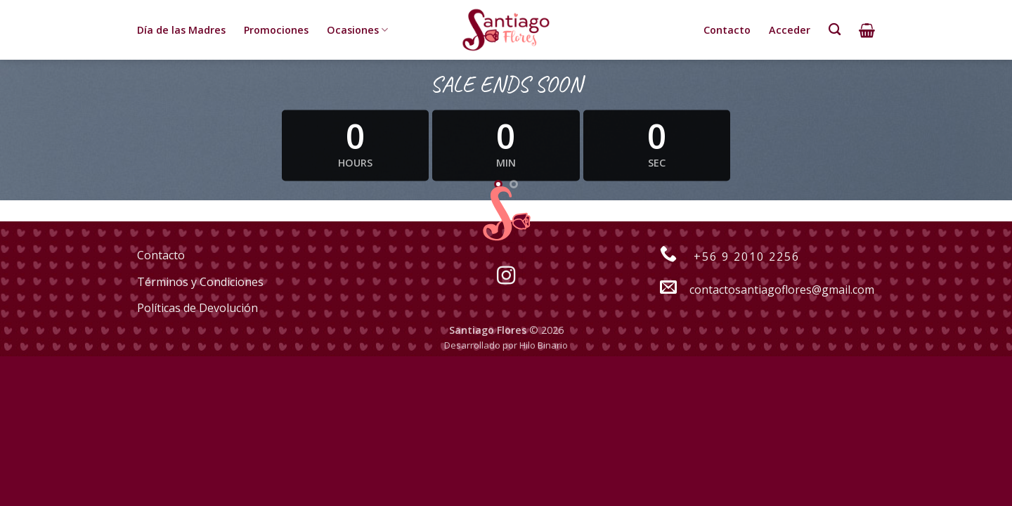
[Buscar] (835, 29)
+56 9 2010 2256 (722, 256)
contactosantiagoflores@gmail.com (759, 289)
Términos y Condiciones (200, 282)
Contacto (727, 30)
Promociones (276, 30)
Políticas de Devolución (197, 308)
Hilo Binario (543, 345)
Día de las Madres (181, 30)
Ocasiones (357, 30)
